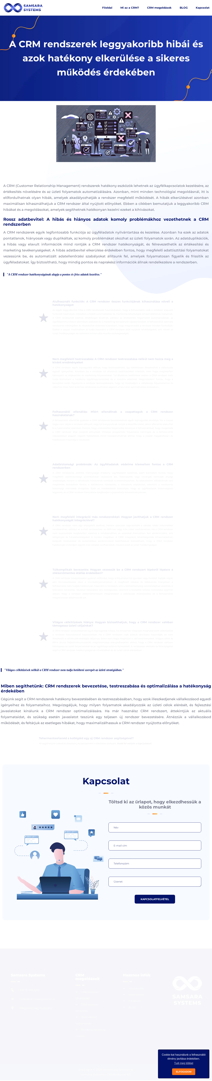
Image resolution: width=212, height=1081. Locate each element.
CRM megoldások (159, 7)
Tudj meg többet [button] (183, 1063)
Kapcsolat (203, 7)
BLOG (184, 7)
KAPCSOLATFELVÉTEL (155, 899)
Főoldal (107, 7)
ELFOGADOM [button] (183, 1071)
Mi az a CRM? (129, 7)
